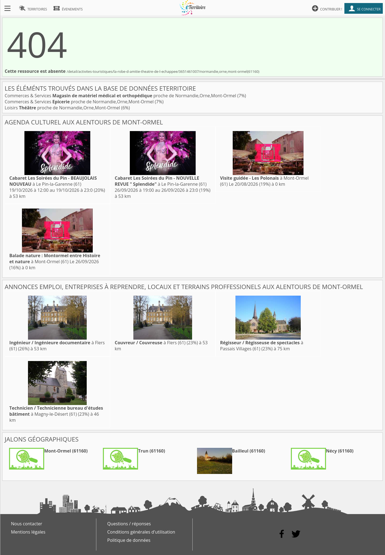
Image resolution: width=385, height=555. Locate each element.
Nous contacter (26, 524)
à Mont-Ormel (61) (54, 258)
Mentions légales (28, 532)
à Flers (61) (150, 343)
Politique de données (128, 540)
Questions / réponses (129, 524)
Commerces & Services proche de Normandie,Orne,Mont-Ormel (121, 96)
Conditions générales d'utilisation (141, 532)
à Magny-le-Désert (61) (56, 411)
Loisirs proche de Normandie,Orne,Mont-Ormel (63, 108)
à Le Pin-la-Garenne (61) (53, 181)
